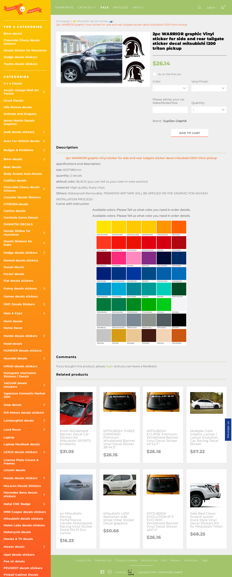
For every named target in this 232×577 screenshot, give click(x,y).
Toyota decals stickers (21, 64)
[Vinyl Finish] (209, 88)
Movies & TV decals (18, 539)
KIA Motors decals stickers (24, 412)
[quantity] (209, 110)
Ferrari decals (14, 274)
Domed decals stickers (21, 260)
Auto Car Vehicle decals (22, 141)
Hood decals (13, 343)
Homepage (64, 7)
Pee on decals (14, 561)
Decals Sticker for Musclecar (25, 50)
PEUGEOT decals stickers (23, 568)
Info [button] (138, 7)
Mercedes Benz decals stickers (21, 494)
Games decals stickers (21, 296)
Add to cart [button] (189, 133)
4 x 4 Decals (13, 83)
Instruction (191, 560)
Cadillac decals (15, 180)
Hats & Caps (13, 313)
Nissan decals (14, 546)
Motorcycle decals (17, 532)
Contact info (83, 560)
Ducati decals (14, 267)
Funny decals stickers (20, 288)
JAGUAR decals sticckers (15, 384)
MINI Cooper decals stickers (25, 512)
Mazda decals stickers (20, 478)
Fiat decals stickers (18, 280)
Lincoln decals (14, 470)
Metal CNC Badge (17, 504)
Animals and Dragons (20, 114)
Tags (205, 560)
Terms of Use (149, 560)
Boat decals (12, 167)
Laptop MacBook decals (22, 444)
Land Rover (12, 429)
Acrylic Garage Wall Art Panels (21, 91)
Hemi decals (13, 321)
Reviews (175, 560)
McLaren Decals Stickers (22, 486)
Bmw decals (13, 33)
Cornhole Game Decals (21, 217)
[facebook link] (102, 572)
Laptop (9, 437)
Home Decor (13, 328)
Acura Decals (13, 100)
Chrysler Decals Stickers (22, 197)
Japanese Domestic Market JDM (24, 395)
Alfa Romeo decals (18, 107)
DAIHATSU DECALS (18, 224)
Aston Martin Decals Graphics (19, 122)
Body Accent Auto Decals (23, 174)
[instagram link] (109, 572)
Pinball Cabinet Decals (21, 574)
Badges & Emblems (19, 150)
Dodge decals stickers (20, 57)
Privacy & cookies (126, 560)
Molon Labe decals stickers (24, 525)
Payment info (103, 560)
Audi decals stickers (19, 132)
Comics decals (15, 211)
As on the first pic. (167, 74)
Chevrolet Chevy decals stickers (22, 42)
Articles (120, 7)
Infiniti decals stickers (20, 366)
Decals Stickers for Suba (18, 243)
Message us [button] (228, 429)
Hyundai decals (15, 358)
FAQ (164, 560)
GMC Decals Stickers (19, 304)
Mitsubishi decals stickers (23, 518)
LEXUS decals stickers (20, 452)
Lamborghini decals (19, 420)
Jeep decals (13, 405)
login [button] (109, 366)
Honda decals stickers (20, 336)
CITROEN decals (16, 204)
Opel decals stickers (19, 554)
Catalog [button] (87, 7)
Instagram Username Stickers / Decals (20, 374)
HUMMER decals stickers (23, 350)
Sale (105, 7)
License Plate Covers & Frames (21, 461)
